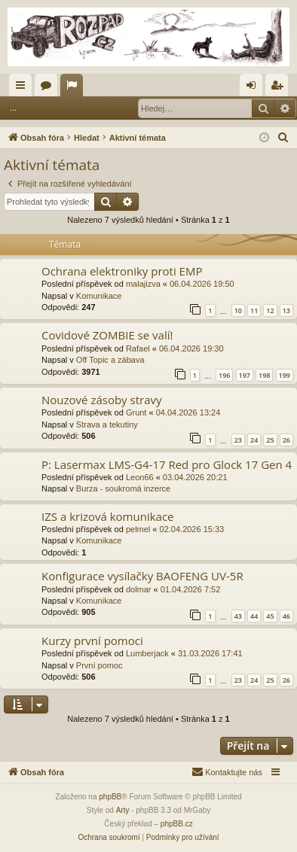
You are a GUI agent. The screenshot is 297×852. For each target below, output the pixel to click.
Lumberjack (147, 653)
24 (254, 440)
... (13, 107)
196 (224, 375)
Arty (123, 810)
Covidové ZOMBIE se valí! (107, 334)
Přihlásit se (58, 107)
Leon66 (140, 477)
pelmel (138, 529)
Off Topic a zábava (110, 359)
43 (238, 616)
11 (254, 310)
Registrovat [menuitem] (280, 88)
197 (244, 375)
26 (286, 440)
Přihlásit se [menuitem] (254, 88)
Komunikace (99, 295)
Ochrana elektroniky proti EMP (121, 270)
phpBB (110, 797)
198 (264, 375)
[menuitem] (283, 137)
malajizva (143, 283)
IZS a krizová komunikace (107, 516)
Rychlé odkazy (23, 88)
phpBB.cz (177, 824)
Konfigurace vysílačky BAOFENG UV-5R (142, 575)
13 (286, 310)
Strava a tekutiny (107, 424)
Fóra (49, 88)
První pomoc (99, 665)
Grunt (136, 412)
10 (238, 310)
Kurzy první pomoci (92, 640)
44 (254, 616)
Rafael (138, 348)
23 (238, 440)
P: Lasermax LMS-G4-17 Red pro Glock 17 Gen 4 (166, 464)
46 (286, 616)
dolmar (139, 589)
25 (270, 440)
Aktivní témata (74, 88)
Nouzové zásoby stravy (101, 399)
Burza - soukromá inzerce (123, 488)
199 (284, 375)
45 (270, 616)
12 (270, 310)
